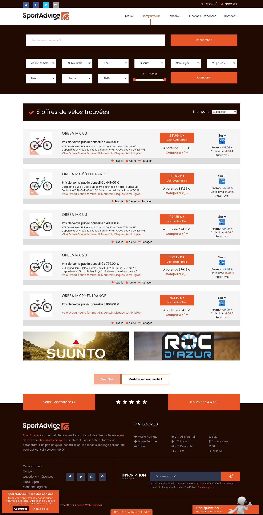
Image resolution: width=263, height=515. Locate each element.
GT (212, 446)
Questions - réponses (202, 16)
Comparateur (151, 16)
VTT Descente (182, 446)
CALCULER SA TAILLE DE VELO (131, 512)
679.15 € (177, 259)
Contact (230, 16)
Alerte (131, 160)
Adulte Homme (145, 437)
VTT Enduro (180, 442)
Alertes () (229, 4)
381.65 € (177, 137)
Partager (145, 160)
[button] (41, 63)
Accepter (20, 509)
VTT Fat (178, 451)
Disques (119, 153)
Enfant (140, 446)
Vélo (65, 153)
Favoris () (209, 4)
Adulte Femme (145, 442)
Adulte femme (87, 153)
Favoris (117, 160)
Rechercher (204, 40)
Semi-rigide (133, 153)
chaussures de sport (52, 440)
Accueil (129, 16)
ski (28, 440)
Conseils (174, 16)
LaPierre (215, 451)
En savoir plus (40, 508)
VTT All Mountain (184, 437)
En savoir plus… (206, 487)
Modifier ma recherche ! (145, 379)
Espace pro (31, 482)
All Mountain (105, 153)
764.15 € (177, 300)
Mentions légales (35, 487)
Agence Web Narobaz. (89, 505)
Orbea (73, 153)
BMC (213, 437)
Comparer (204, 77)
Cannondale (218, 442)
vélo (122, 435)
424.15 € (177, 219)
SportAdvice (31, 435)
